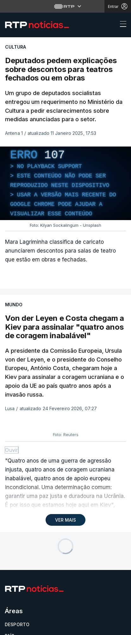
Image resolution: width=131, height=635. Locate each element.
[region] (65, 183)
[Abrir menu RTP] (65, 6)
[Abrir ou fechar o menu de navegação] (121, 25)
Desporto (17, 624)
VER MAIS (65, 520)
